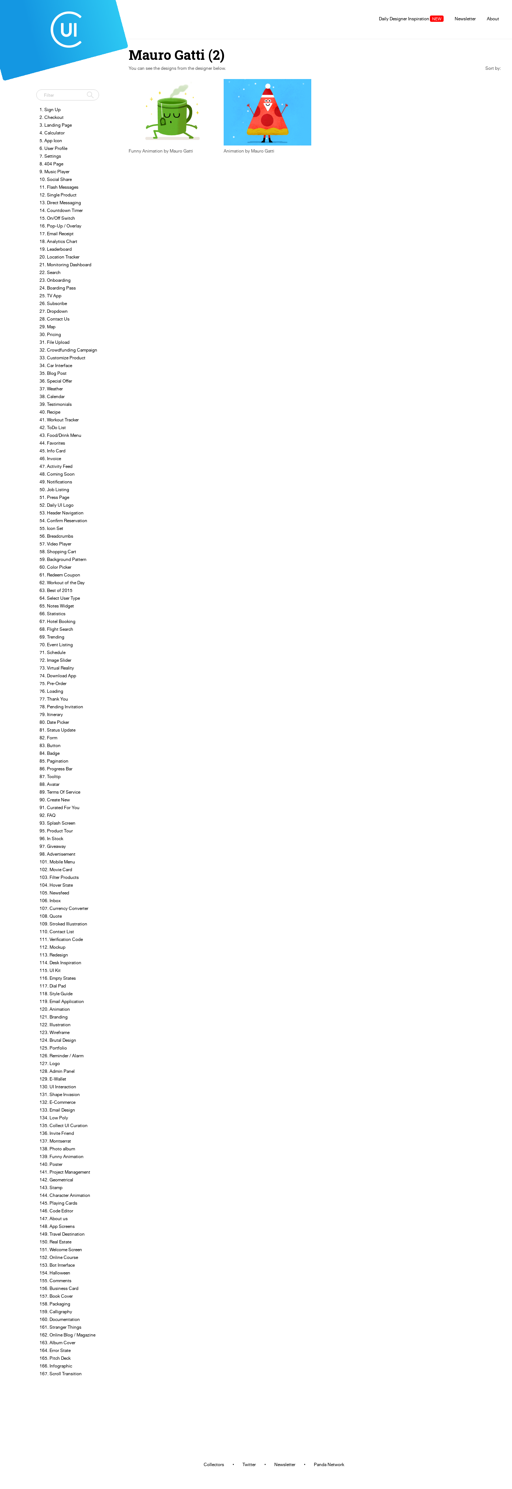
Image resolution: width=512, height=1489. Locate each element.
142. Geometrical (56, 1179)
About (493, 18)
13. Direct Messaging (60, 202)
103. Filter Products (59, 877)
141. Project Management (65, 1172)
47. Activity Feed (56, 466)
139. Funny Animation (62, 1156)
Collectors (214, 1464)
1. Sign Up (50, 109)
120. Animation (55, 1009)
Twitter (249, 1464)
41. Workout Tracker (59, 419)
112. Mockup (52, 947)
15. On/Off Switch (57, 218)
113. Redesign (54, 955)
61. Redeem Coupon (60, 575)
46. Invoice (50, 458)
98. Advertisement (57, 854)
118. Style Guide (56, 993)
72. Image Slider (55, 660)
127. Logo (50, 1063)
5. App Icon (51, 140)
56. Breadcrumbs (56, 536)
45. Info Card (52, 450)
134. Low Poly (54, 1117)
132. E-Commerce (57, 1102)
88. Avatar (50, 784)
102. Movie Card (56, 869)
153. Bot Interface (57, 1265)
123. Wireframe (54, 1032)
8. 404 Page (51, 164)
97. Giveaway (53, 846)
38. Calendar (52, 396)
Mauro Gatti (181, 151)
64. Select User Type (60, 598)
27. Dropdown (54, 311)
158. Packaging (55, 1304)
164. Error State (55, 1350)
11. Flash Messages (59, 187)
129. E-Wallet (53, 1079)
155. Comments (55, 1280)
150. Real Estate (55, 1242)
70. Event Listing (56, 644)
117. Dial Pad (53, 986)
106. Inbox (50, 900)
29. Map (47, 326)
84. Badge (50, 753)
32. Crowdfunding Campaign (68, 350)
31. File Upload (54, 342)
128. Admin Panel (57, 1071)
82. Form (48, 737)
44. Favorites (52, 443)
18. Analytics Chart (58, 241)
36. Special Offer (56, 381)
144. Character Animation (65, 1195)
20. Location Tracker (59, 257)
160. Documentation (60, 1319)
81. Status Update (57, 730)
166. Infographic (56, 1366)
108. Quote (51, 916)
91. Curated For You (59, 807)
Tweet (44, 79)
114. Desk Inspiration (60, 962)
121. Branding (54, 1017)
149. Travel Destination (62, 1234)
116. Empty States (58, 978)
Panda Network (329, 1464)
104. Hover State (56, 885)
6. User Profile (53, 148)
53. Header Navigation (62, 513)
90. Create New (55, 799)
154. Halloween (55, 1273)
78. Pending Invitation (61, 706)
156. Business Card (59, 1288)
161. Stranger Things (60, 1327)
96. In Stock (51, 838)
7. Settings (50, 156)
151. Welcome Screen (61, 1249)
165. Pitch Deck (55, 1358)
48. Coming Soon (57, 474)
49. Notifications (56, 482)
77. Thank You (54, 699)
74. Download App (58, 675)
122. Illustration (55, 1024)
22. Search (50, 272)
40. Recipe (50, 412)
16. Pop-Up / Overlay (60, 226)
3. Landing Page (56, 125)
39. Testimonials (56, 404)
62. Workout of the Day (62, 582)
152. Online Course (59, 1257)
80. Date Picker (54, 722)
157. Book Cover (56, 1296)
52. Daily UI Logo (57, 505)
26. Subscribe (53, 303)
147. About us (54, 1218)
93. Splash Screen (57, 823)
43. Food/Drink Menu (60, 435)
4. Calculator (52, 133)
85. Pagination (54, 761)
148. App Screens (57, 1226)
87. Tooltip (50, 776)
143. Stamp (51, 1187)
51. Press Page (54, 497)
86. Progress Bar (56, 768)
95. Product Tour (56, 831)
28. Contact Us (54, 319)
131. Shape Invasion (60, 1094)
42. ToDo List (53, 427)
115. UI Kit (50, 970)
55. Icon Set (51, 528)
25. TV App (50, 295)
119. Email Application (62, 1001)
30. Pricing (50, 334)
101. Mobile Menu (57, 862)
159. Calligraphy (56, 1311)
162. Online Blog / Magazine (67, 1335)
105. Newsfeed (54, 893)
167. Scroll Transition (61, 1373)
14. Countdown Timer (61, 210)
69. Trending (52, 637)
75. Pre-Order (53, 683)
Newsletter (465, 18)
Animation (234, 151)
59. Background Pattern (63, 559)
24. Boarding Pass (58, 288)
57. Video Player (55, 544)
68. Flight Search (56, 629)
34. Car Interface (56, 365)
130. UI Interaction (58, 1086)
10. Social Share (56, 179)
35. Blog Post (53, 373)
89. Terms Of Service (60, 792)
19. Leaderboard (56, 249)
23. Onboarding (55, 280)
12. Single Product (58, 195)
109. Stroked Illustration (63, 924)
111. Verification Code (61, 939)
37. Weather (51, 388)
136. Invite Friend (57, 1133)
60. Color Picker (55, 567)
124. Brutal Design (58, 1040)
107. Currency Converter (64, 908)
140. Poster (51, 1164)
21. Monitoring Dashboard (65, 264)
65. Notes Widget (57, 606)
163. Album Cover (57, 1342)
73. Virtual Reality (57, 668)
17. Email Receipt (57, 233)
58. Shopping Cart (58, 551)
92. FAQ (47, 815)
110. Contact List (57, 931)
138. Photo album (57, 1148)
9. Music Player (54, 171)
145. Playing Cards (58, 1203)
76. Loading (51, 691)
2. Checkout (52, 117)
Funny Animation (146, 151)
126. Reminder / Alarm (62, 1055)
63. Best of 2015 (56, 590)
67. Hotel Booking (57, 621)
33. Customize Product (62, 357)
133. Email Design (57, 1110)
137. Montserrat (55, 1141)
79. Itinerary (51, 714)
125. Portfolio (53, 1048)
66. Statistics (52, 613)
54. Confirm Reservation (63, 520)
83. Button (50, 745)
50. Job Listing (54, 489)
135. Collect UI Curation (64, 1125)
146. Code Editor (56, 1211)
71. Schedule (52, 652)
